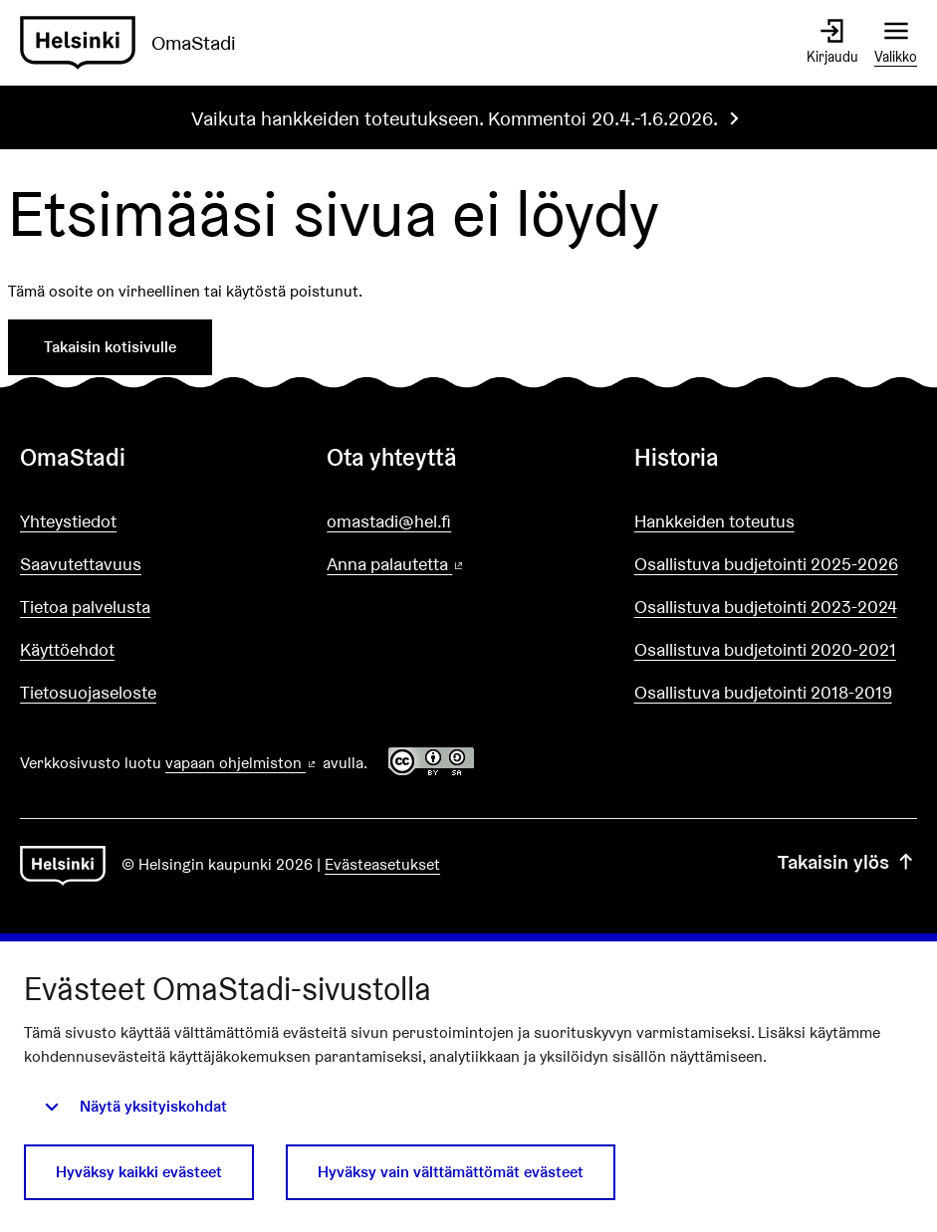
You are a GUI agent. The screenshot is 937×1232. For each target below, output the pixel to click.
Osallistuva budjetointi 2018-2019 (763, 692)
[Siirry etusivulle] (136, 43)
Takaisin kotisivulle (110, 346)
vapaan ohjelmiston (242, 762)
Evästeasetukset (382, 864)
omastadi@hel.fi (389, 521)
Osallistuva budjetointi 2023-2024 (765, 606)
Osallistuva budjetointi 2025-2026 (766, 563)
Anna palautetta (452, 564)
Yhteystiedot (68, 521)
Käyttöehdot (67, 649)
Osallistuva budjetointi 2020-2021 (765, 649)
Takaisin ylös (847, 862)
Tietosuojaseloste (88, 692)
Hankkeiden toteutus (714, 521)
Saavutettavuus (80, 563)
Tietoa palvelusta (85, 606)
